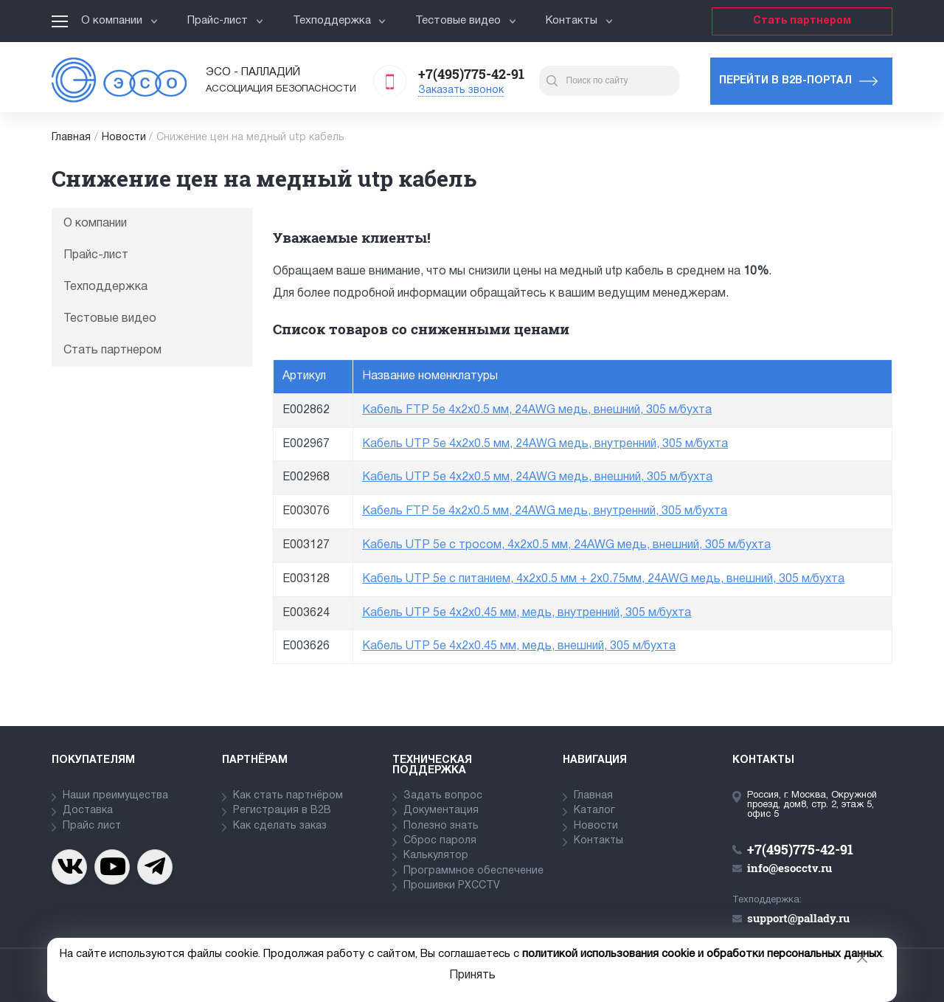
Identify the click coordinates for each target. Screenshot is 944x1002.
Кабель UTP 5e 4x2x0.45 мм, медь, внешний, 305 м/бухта (519, 646)
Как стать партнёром (288, 796)
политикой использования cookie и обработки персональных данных (702, 954)
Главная (71, 137)
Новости (124, 137)
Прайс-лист (225, 20)
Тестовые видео (465, 20)
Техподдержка (339, 20)
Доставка (88, 810)
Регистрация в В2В (282, 810)
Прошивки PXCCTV (451, 886)
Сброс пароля (439, 841)
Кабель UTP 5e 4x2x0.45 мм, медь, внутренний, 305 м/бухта (526, 613)
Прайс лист (92, 826)
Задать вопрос (442, 796)
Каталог (594, 810)
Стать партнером (802, 21)
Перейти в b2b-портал (785, 81)
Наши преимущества (115, 796)
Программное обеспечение (473, 871)
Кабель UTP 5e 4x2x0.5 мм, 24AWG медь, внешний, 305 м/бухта (537, 477)
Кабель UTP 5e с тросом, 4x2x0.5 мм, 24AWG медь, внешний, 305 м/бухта (566, 545)
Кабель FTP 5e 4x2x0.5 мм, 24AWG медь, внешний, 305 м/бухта (537, 410)
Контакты (579, 20)
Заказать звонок (461, 90)
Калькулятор (435, 855)
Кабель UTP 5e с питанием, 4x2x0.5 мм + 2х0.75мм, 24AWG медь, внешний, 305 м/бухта (603, 579)
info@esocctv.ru (789, 867)
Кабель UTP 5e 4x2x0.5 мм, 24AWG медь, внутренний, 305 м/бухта (545, 444)
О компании (119, 20)
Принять (472, 975)
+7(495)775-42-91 (471, 74)
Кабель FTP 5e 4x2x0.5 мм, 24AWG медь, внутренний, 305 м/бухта (544, 511)
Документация (441, 810)
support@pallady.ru (798, 918)
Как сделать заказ (280, 826)
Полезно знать (441, 826)
